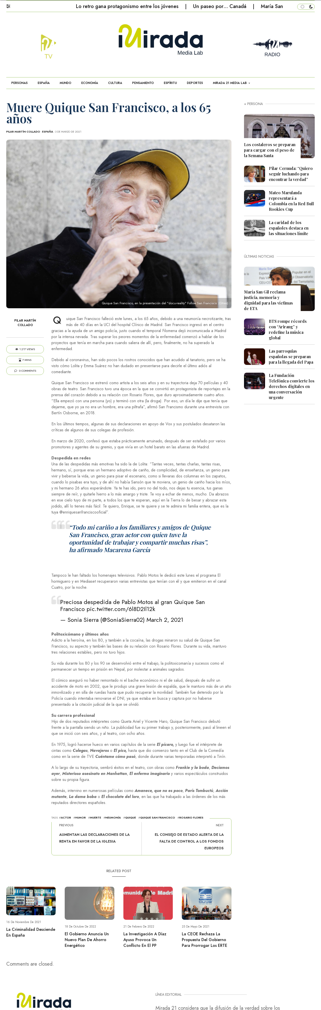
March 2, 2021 (164, 619)
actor (66, 818)
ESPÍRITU (170, 83)
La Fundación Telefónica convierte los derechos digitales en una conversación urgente (291, 386)
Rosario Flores (191, 818)
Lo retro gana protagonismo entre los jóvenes (128, 6)
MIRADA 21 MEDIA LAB (230, 83)
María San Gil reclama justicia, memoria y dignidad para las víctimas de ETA (268, 300)
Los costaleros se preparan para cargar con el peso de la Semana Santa (269, 150)
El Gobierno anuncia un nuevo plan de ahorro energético (87, 939)
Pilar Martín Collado (23, 132)
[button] (10, 5)
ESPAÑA (44, 83)
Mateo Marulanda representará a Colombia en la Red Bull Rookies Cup (291, 201)
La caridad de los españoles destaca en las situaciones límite (288, 228)
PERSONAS (19, 83)
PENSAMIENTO (143, 83)
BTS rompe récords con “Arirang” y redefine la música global (288, 329)
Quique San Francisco (157, 818)
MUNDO (65, 83)
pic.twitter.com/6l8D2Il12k (121, 608)
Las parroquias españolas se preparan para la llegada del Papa (291, 356)
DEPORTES (195, 83)
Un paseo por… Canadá (220, 6)
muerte (95, 818)
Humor (80, 818)
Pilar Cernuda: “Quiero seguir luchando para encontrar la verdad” (291, 174)
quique (130, 818)
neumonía (113, 818)
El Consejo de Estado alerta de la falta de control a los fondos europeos (189, 841)
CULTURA (115, 83)
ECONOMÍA (89, 83)
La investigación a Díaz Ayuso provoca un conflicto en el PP (144, 939)
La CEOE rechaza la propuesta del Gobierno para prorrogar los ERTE (204, 939)
